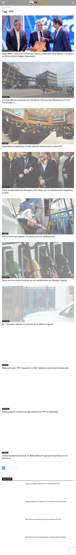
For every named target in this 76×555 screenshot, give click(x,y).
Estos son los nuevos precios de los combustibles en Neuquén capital (34, 280)
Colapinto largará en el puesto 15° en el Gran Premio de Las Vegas (46, 501)
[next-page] (16, 468)
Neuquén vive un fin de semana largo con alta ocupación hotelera (45, 537)
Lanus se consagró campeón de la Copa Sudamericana (42, 483)
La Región (5, 143)
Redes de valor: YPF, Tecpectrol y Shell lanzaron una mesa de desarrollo (35, 368)
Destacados (6, 97)
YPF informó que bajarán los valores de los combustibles (28, 236)
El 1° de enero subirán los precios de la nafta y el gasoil (27, 324)
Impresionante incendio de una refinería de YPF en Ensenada (30, 412)
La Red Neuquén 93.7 (8, 50)
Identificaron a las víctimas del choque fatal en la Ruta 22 (43, 519)
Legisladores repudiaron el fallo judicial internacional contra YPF (32, 146)
